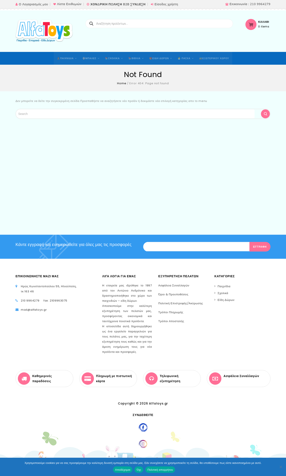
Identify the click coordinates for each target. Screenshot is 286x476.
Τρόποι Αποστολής (171, 321)
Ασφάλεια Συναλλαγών (173, 285)
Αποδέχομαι (122, 469)
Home (121, 83)
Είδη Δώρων (226, 300)
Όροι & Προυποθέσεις (173, 294)
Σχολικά (223, 293)
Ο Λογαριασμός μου (33, 4)
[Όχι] (281, 467)
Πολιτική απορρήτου (160, 469)
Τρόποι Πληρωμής (170, 312)
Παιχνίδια (224, 286)
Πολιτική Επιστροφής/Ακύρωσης (180, 303)
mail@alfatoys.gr (34, 310)
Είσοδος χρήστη (166, 4)
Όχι (139, 469)
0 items (263, 26)
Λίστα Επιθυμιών (69, 4)
